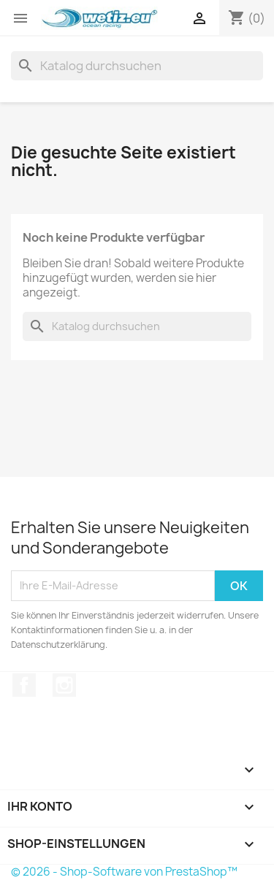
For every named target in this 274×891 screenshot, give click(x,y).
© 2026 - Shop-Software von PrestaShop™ (124, 871)
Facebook (24, 685)
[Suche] (137, 65)
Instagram (64, 685)
